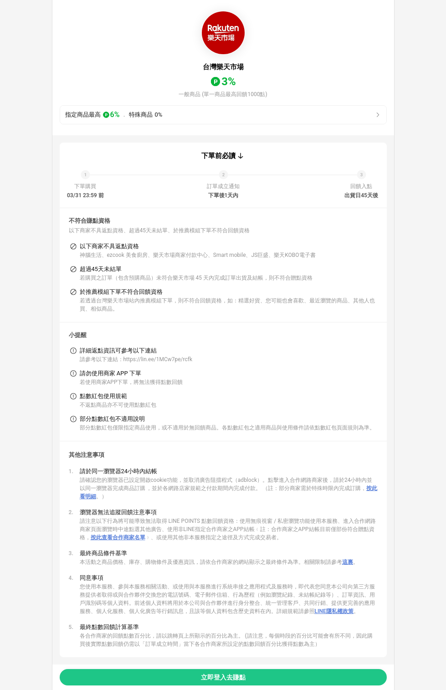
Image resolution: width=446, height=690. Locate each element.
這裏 (347, 562)
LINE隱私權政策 (334, 611)
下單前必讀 (218, 156)
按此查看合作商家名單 (118, 537)
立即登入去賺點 (223, 677)
